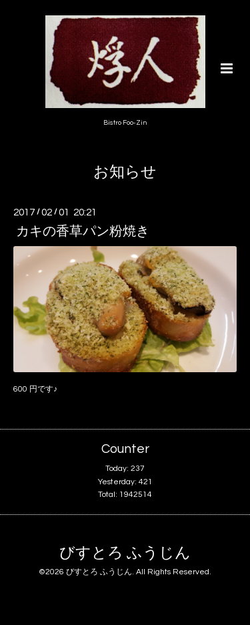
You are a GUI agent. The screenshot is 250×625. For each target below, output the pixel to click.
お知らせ (125, 172)
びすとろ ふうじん (125, 553)
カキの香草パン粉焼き (82, 231)
